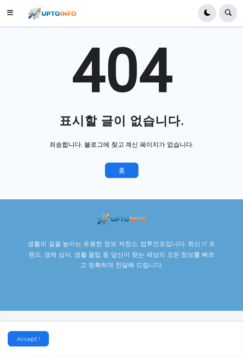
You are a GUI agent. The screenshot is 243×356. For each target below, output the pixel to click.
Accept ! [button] (28, 339)
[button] (13, 13)
